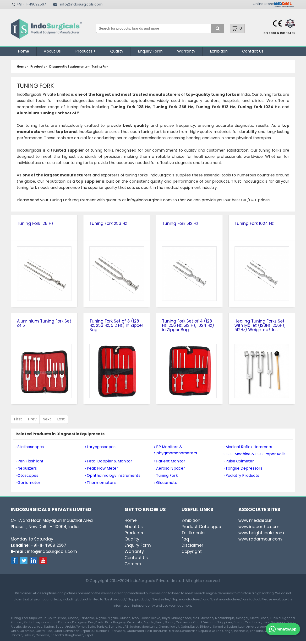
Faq (185, 539)
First (18, 419)
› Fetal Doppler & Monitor (108, 461)
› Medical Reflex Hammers (248, 447)
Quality (116, 51)
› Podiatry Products (241, 475)
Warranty (186, 51)
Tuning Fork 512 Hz (180, 223)
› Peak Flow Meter (101, 468)
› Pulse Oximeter (239, 461)
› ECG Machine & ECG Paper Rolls (254, 454)
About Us (52, 51)
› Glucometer (166, 482)
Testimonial (193, 533)
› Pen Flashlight (30, 461)
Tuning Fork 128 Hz (35, 223)
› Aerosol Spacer (169, 468)
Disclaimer (192, 545)
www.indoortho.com (258, 527)
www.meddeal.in (255, 520)
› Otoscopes (27, 475)
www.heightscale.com (261, 533)
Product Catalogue (201, 527)
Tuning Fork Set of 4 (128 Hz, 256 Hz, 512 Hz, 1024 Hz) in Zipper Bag (188, 325)
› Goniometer (28, 482)
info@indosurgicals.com (81, 4)
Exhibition (219, 51)
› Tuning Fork (166, 475)
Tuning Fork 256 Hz (108, 223)
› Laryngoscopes (100, 447)
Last (61, 419)
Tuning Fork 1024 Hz (254, 223)
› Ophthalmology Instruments (112, 475)
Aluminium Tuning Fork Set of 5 (44, 323)
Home (23, 51)
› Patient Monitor (169, 461)
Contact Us (252, 51)
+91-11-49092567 (31, 4)
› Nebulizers (26, 468)
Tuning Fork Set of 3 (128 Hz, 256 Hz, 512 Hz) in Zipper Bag (116, 325)
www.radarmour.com (260, 539)
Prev (32, 419)
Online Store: (263, 3)
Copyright (191, 551)
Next (47, 419)
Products (83, 51)
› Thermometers (100, 482)
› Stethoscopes (30, 447)
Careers (133, 564)
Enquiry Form (150, 51)
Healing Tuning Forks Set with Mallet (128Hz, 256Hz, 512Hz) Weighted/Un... (260, 325)
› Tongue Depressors (243, 468)
